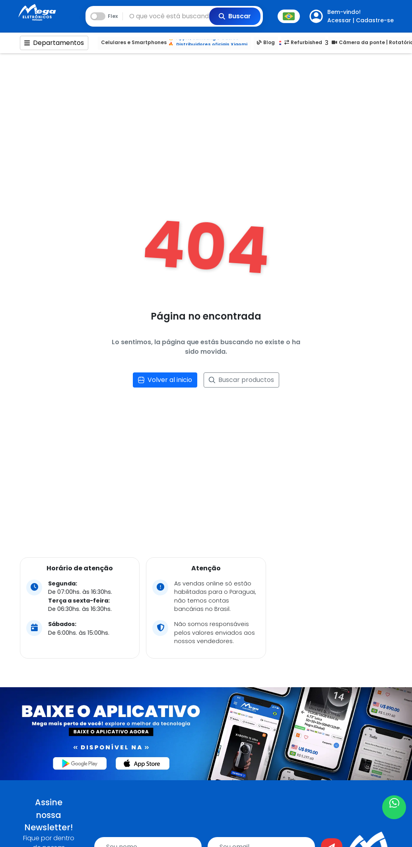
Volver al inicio (165, 379)
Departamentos (54, 42)
